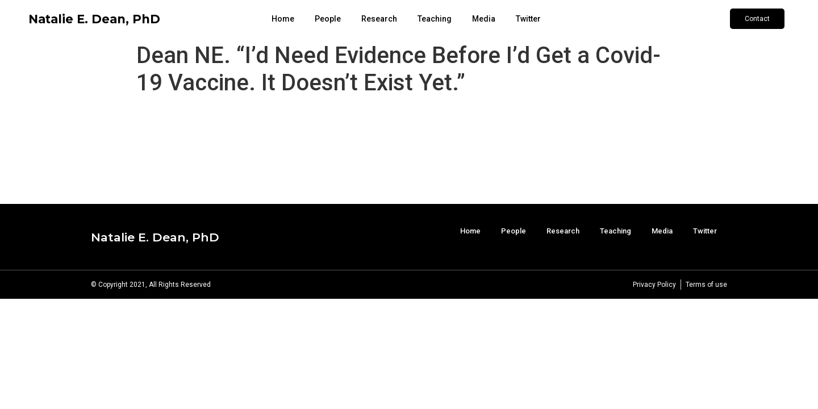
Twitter (528, 18)
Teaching (435, 18)
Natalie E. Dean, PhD (94, 19)
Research (379, 18)
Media (483, 18)
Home (283, 18)
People (328, 18)
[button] (757, 19)
